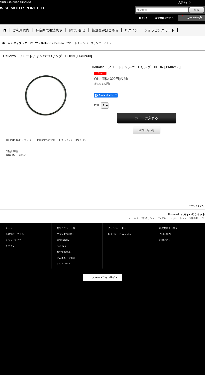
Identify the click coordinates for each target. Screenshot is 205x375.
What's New (63, 240)
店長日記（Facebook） (120, 234)
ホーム (8, 228)
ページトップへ (196, 206)
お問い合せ (165, 240)
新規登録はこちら (164, 18)
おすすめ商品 (63, 252)
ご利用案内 (165, 234)
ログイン (143, 18)
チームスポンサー (117, 228)
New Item (62, 246)
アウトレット (63, 263)
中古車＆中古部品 (66, 257)
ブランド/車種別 (65, 234)
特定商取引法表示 (168, 228)
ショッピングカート (15, 240)
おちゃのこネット (194, 214)
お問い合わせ (146, 130)
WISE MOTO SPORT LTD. (22, 8)
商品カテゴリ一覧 (66, 228)
